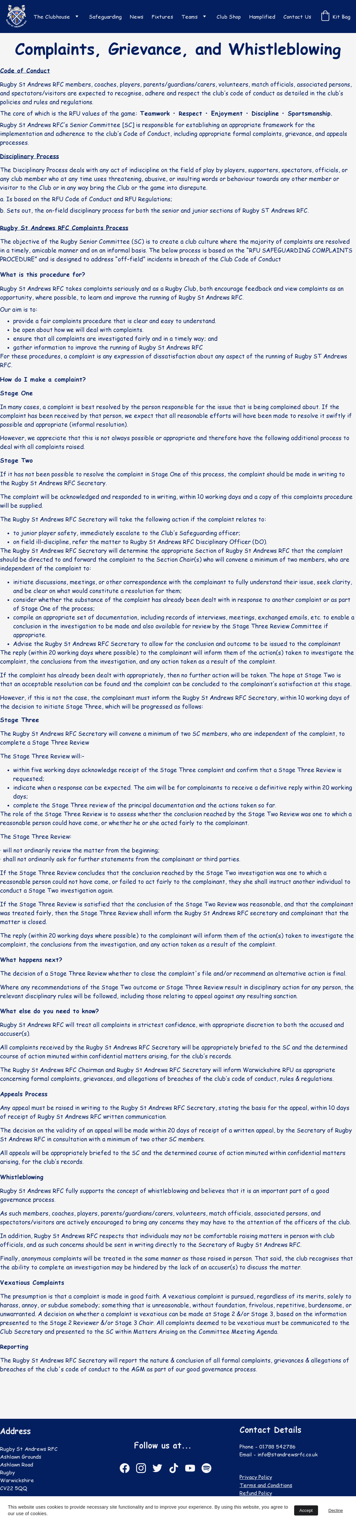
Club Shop (229, 16)
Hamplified (262, 16)
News (136, 16)
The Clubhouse (51, 16)
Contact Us (297, 16)
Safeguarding (105, 16)
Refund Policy (258, 1493)
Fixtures (162, 16)
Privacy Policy (258, 1477)
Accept (306, 1510)
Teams (189, 16)
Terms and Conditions (268, 1484)
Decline (336, 1510)
